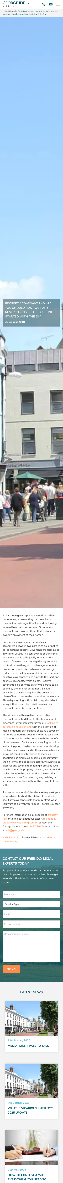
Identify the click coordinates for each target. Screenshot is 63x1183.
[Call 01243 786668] (43, 4)
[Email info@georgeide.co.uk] (50, 4)
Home (5, 11)
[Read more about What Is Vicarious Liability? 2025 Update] (31, 1110)
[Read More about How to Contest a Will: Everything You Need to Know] (31, 1147)
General (12, 11)
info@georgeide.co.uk (18, 830)
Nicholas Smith (11, 837)
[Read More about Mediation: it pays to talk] (31, 1018)
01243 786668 (35, 826)
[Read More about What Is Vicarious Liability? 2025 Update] (31, 1081)
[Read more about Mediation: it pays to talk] (31, 1046)
